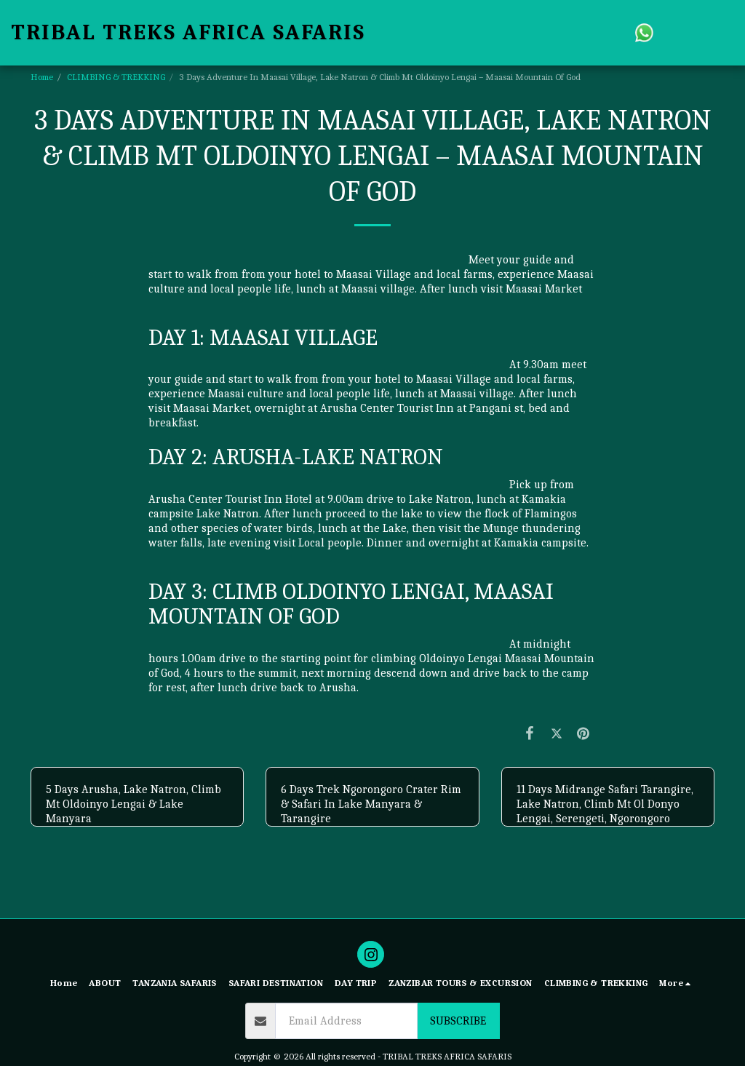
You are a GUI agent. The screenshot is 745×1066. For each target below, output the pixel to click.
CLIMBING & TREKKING (116, 76)
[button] (644, 32)
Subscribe (458, 1020)
